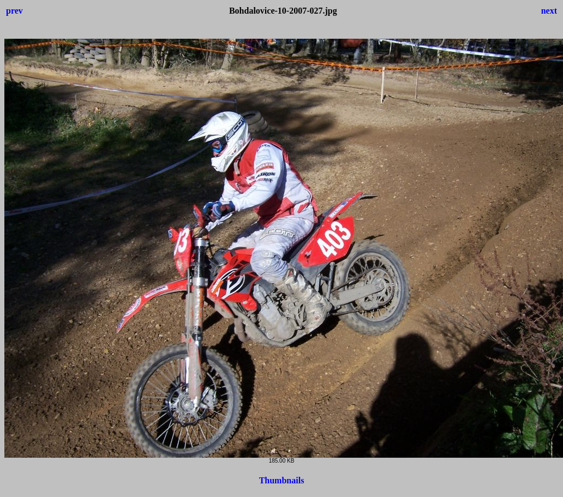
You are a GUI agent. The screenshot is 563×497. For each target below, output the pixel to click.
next (549, 10)
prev (14, 10)
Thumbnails (281, 480)
